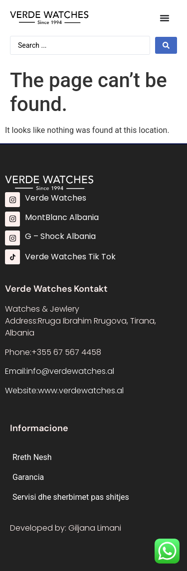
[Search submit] (166, 45)
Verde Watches (55, 198)
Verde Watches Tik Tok (70, 256)
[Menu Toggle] (165, 18)
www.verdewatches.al (81, 390)
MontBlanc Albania (62, 217)
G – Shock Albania (60, 236)
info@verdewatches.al (70, 371)
